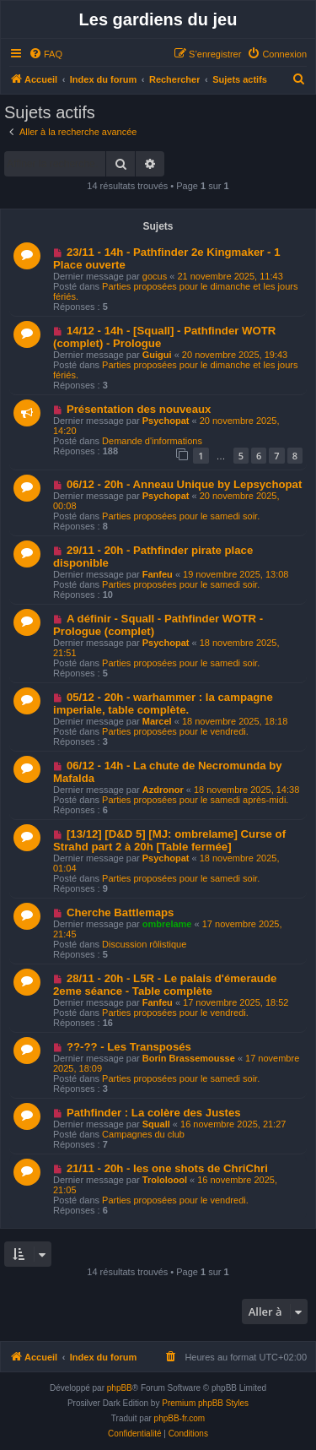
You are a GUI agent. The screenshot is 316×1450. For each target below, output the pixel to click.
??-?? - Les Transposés (129, 1046)
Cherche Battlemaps (120, 912)
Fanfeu (157, 574)
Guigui (157, 355)
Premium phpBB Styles (205, 1403)
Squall (156, 1124)
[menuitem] (45, 54)
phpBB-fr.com (180, 1418)
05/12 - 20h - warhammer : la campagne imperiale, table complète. (163, 703)
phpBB (119, 1388)
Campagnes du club (143, 1134)
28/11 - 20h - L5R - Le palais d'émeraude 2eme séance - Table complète (164, 984)
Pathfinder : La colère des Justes (154, 1112)
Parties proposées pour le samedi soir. (181, 516)
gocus (154, 276)
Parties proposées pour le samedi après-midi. (195, 800)
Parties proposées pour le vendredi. (175, 731)
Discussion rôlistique (144, 944)
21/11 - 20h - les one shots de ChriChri (167, 1168)
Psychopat (166, 420)
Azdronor (163, 790)
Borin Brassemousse (188, 1058)
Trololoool (164, 1180)
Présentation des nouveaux (139, 409)
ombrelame (167, 924)
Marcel (157, 721)
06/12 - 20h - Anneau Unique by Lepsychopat (184, 484)
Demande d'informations (152, 441)
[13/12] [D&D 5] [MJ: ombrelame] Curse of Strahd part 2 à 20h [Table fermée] (169, 840)
